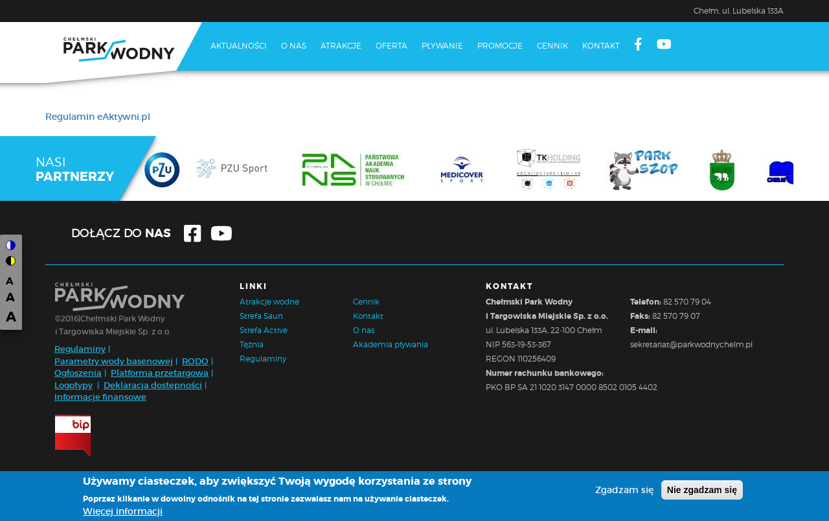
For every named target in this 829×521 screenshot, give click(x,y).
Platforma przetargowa (160, 372)
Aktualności (238, 46)
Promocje (500, 46)
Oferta (391, 46)
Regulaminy (80, 348)
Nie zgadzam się (702, 490)
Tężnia (252, 344)
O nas (293, 46)
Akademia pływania (390, 344)
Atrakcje (341, 46)
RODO (195, 361)
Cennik (552, 46)
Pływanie (442, 46)
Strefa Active (264, 330)
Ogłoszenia (78, 372)
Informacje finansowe (100, 396)
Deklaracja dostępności (153, 385)
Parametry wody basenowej (113, 361)
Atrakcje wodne (269, 302)
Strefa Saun (261, 316)
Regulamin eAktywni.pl (97, 116)
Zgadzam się (624, 490)
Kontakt (601, 46)
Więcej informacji (123, 511)
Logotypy (73, 385)
